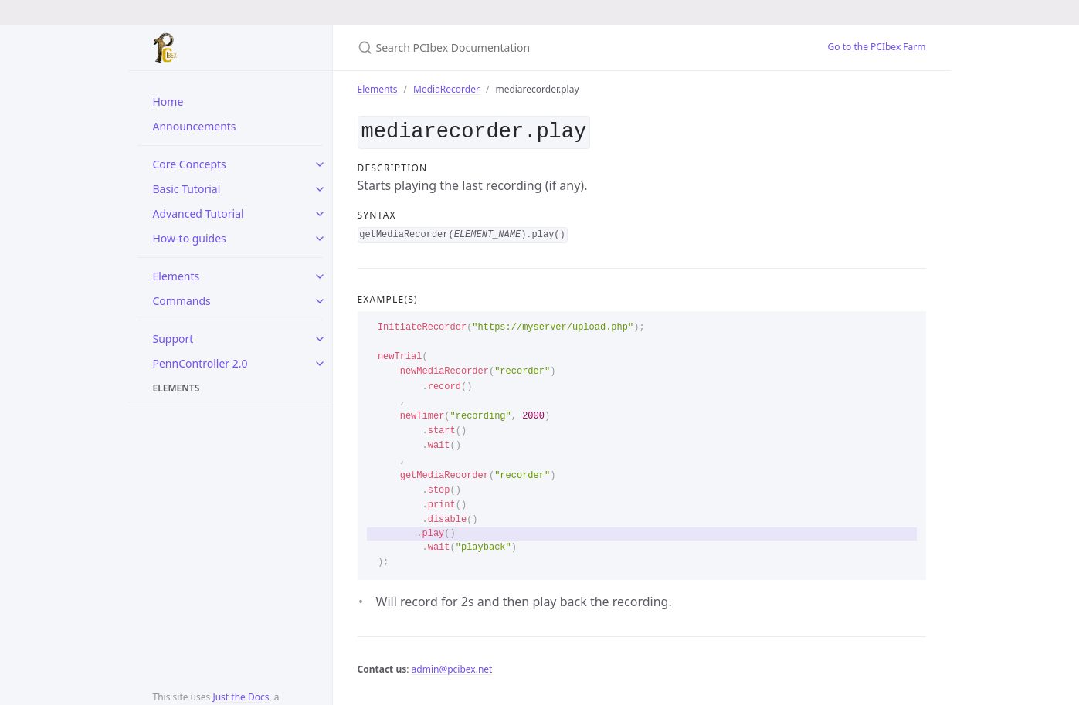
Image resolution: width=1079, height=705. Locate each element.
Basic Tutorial (187, 188)
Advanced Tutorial (198, 213)
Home (168, 101)
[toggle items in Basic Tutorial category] (319, 189)
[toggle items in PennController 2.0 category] (319, 363)
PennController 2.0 (200, 363)
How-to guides (189, 238)
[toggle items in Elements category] (319, 276)
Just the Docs (240, 696)
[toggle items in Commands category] (319, 301)
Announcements (194, 126)
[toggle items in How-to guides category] (319, 238)
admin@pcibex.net (452, 666)
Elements (176, 276)
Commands (182, 300)
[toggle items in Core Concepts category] (319, 164)
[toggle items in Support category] (319, 339)
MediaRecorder (446, 89)
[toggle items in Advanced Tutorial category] (319, 214)
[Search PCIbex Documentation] (540, 47)
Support (173, 338)
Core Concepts (189, 164)
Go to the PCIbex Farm (877, 46)
